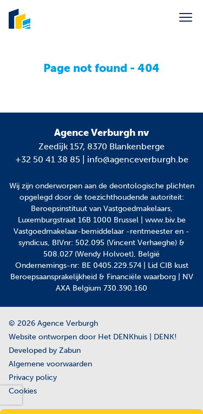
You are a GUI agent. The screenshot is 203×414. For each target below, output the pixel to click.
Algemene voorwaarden (50, 364)
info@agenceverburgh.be (137, 159)
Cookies (23, 391)
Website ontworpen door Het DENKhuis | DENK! (92, 336)
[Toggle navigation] (185, 17)
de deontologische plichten (146, 185)
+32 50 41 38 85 (47, 159)
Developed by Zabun (45, 350)
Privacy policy (33, 377)
